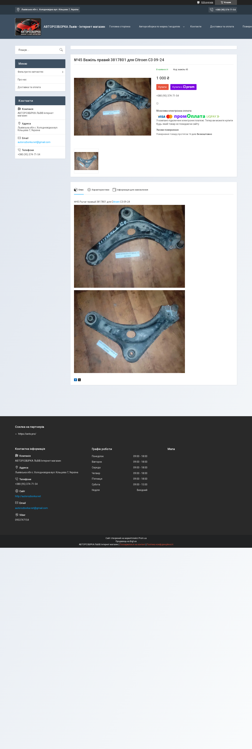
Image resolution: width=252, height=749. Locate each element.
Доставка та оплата (222, 26)
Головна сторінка (119, 26)
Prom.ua (143, 538)
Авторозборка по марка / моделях (159, 26)
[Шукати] (61, 50)
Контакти (195, 26)
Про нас (22, 79)
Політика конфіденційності (160, 544)
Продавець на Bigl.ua (126, 541)
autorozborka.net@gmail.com (34, 142)
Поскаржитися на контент (132, 544)
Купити (162, 87)
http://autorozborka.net (28, 496)
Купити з (183, 87)
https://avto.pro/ (27, 434)
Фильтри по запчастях (30, 71)
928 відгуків (207, 2)
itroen (116, 201)
